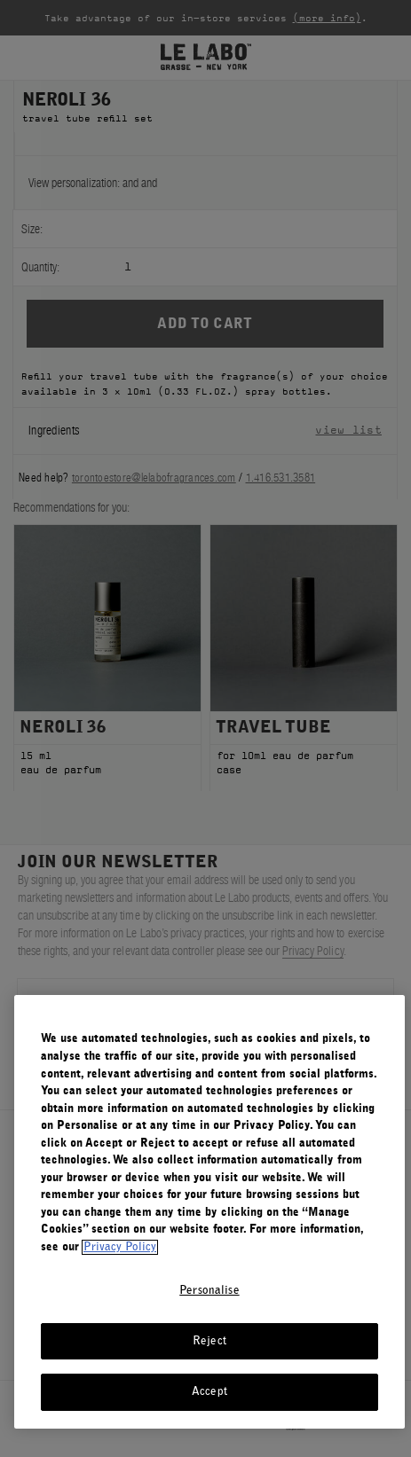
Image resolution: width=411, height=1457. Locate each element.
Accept (209, 1392)
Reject (209, 1341)
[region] (209, 1212)
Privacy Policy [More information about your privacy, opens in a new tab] (119, 1247)
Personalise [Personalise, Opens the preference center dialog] (209, 1290)
